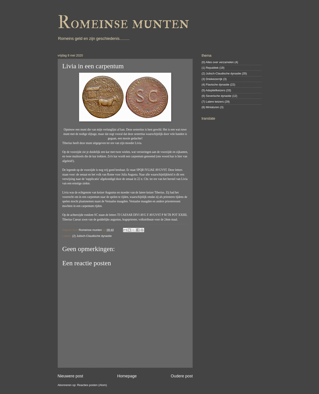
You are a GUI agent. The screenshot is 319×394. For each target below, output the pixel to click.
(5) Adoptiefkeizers (213, 90)
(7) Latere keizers (213, 101)
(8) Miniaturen (210, 107)
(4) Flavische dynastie (215, 84)
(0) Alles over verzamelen (218, 62)
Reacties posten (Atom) (92, 385)
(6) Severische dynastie (216, 96)
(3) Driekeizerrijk (212, 79)
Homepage (127, 376)
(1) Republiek (210, 67)
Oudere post (182, 376)
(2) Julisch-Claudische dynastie (92, 236)
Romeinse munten (123, 23)
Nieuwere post (70, 376)
